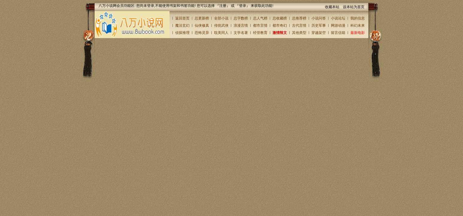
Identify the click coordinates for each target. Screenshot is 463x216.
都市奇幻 (280, 25)
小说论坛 (338, 18)
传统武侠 (221, 25)
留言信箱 (338, 33)
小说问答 (318, 18)
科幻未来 (357, 25)
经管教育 (260, 33)
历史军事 (318, 25)
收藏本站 (332, 7)
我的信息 (357, 18)
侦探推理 (182, 33)
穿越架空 (318, 33)
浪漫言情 (241, 25)
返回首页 (182, 18)
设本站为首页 (353, 7)
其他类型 (299, 33)
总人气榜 (260, 18)
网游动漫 (338, 25)
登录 (242, 6)
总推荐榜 (299, 18)
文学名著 (241, 33)
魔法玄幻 (182, 25)
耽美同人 (221, 33)
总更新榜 (202, 18)
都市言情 (260, 25)
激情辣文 (280, 33)
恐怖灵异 (202, 33)
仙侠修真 (202, 25)
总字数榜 (241, 18)
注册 (222, 6)
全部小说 (221, 18)
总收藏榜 (280, 18)
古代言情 (299, 25)
